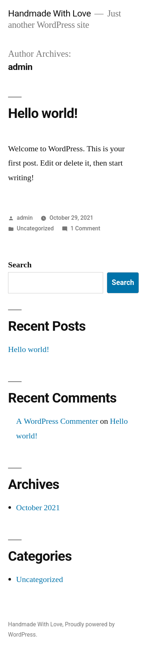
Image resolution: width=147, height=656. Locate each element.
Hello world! (43, 113)
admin (25, 217)
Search (19, 265)
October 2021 (38, 508)
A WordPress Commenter (57, 421)
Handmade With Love (49, 13)
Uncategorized (35, 228)
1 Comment (85, 228)
